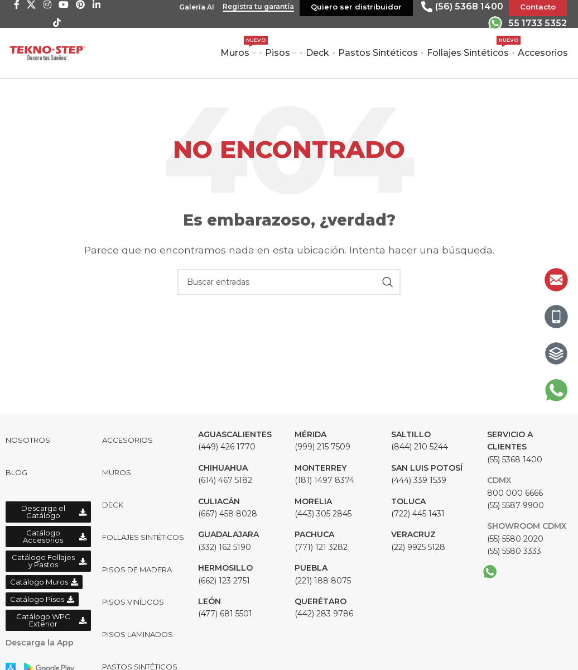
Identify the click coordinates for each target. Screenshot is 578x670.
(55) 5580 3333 (514, 551)
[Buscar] (289, 282)
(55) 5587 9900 (515, 505)
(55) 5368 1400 (514, 447)
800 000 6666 (515, 493)
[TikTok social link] (56, 22)
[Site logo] (47, 52)
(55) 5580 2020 (515, 539)
